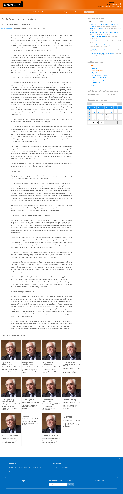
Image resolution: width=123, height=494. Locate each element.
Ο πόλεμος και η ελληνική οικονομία (9, 400)
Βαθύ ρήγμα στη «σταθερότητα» (28, 363)
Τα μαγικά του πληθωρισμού (47, 363)
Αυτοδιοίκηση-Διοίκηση (99, 75)
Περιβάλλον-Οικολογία (99, 73)
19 (119, 114)
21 (98, 117)
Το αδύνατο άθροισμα (106, 29)
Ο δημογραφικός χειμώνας (106, 41)
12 (119, 112)
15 (89, 112)
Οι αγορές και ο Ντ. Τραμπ (104, 49)
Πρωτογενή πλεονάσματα (7, 363)
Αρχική (29, 12)
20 (94, 117)
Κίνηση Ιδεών (96, 82)
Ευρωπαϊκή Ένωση (98, 80)
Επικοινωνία (55, 12)
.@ (62, 467)
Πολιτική (94, 68)
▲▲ (120, 458)
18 (89, 119)
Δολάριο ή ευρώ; (28, 400)
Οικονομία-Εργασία (98, 70)
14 (89, 110)
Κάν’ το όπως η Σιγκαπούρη (47, 400)
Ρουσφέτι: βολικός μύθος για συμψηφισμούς (104, 33)
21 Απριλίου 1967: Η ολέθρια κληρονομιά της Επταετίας (105, 25)
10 (111, 112)
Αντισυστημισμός (69, 400)
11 (115, 112)
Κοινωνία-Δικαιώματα (99, 77)
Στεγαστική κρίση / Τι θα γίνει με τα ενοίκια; (104, 45)
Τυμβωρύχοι (26, 416)
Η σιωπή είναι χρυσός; (10, 435)
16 (89, 114)
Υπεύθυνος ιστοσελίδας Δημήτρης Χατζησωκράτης (25, 467)
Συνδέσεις (77, 12)
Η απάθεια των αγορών (50, 435)
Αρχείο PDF (67, 12)
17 (89, 117)
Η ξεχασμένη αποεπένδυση (67, 417)
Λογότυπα (12, 472)
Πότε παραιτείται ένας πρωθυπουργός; (105, 54)
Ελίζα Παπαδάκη (7, 28)
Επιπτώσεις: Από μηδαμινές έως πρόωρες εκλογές (71, 364)
